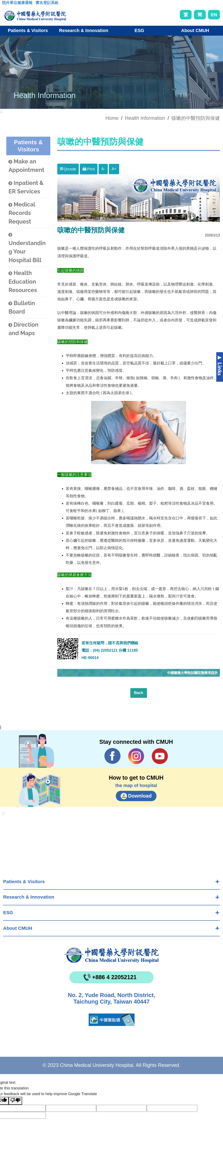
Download (140, 796)
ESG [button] (139, 30)
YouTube (160, 756)
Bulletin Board (21, 307)
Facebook (112, 756)
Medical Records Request (21, 213)
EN (214, 14)
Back (138, 693)
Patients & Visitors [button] (28, 30)
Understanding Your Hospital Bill (26, 247)
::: (5, 4)
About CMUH (17, 928)
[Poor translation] (15, 1101)
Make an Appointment (26, 165)
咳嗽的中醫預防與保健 (195, 118)
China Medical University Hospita (111, 955)
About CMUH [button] (195, 30)
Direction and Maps (23, 329)
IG (136, 756)
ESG (8, 912)
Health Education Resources (22, 281)
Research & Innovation (28, 897)
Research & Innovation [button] (83, 30)
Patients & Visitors (24, 881)
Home (112, 118)
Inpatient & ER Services (25, 187)
